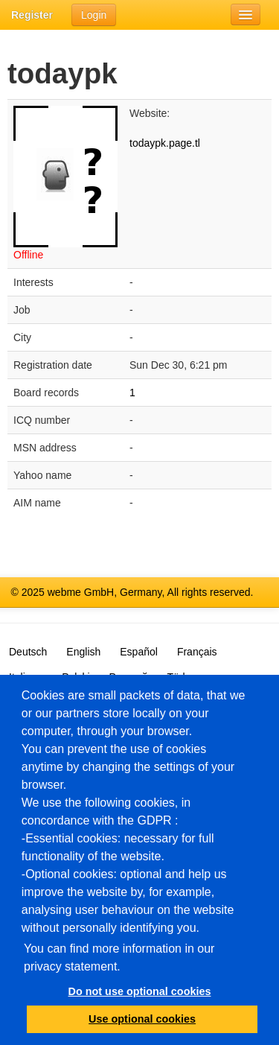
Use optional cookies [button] (142, 1019)
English (83, 652)
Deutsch (28, 652)
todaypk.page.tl (164, 143)
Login (93, 15)
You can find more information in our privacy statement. (119, 957)
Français (197, 652)
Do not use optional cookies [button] (139, 991)
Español (139, 652)
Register (32, 15)
